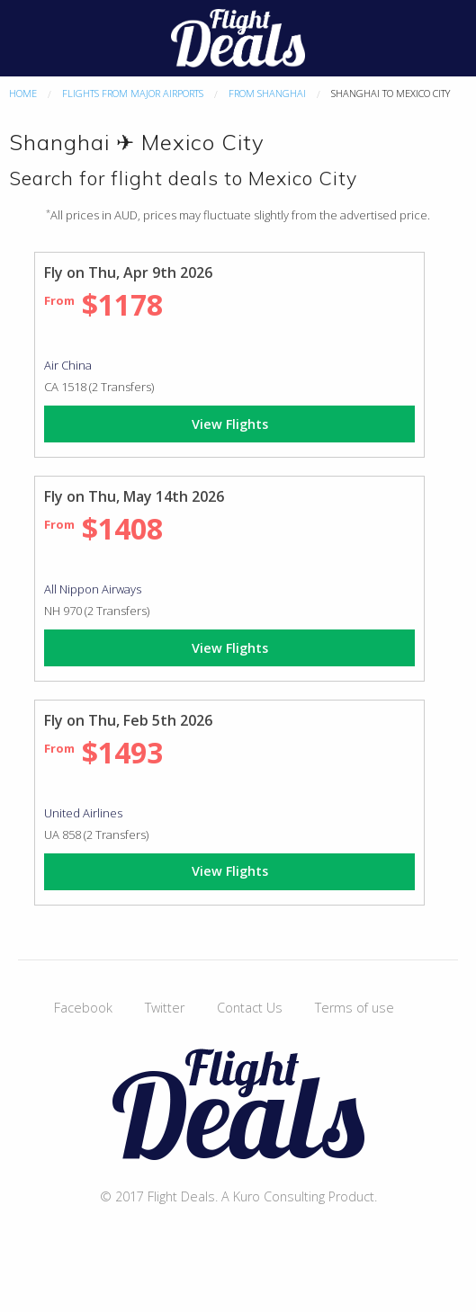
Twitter (164, 1007)
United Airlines (83, 813)
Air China (68, 365)
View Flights (230, 424)
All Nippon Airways (92, 589)
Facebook (83, 1007)
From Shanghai (267, 93)
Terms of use (354, 1007)
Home (23, 93)
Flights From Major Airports (132, 93)
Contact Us (250, 1007)
